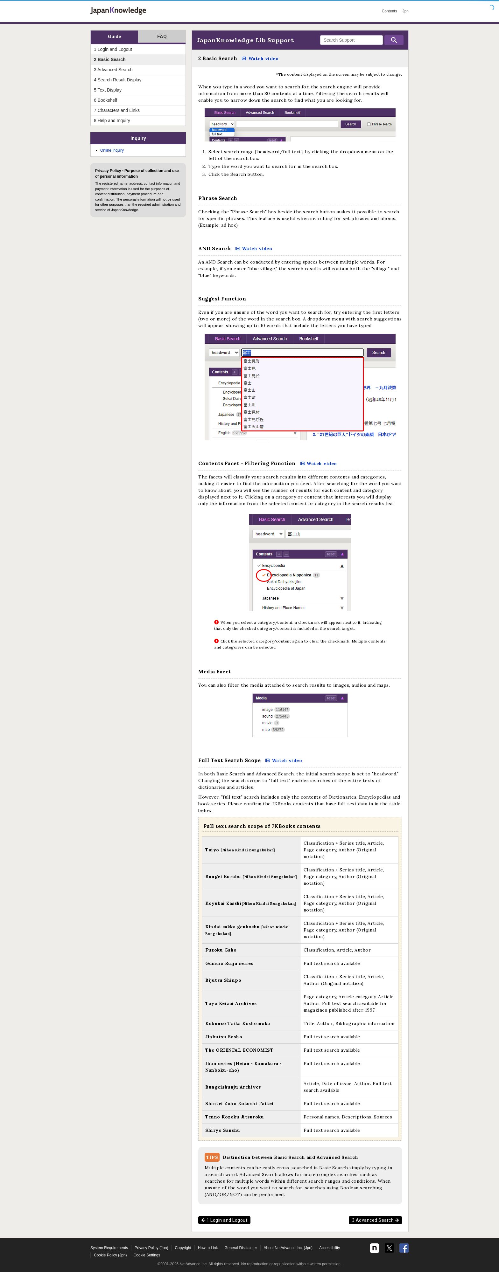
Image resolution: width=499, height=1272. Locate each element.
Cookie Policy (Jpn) (110, 1255)
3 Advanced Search (375, 1220)
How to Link (208, 1248)
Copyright (183, 1248)
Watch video (263, 58)
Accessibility (329, 1248)
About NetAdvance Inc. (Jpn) (288, 1248)
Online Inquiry (112, 150)
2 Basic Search (110, 59)
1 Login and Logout (224, 1220)
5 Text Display (108, 90)
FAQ (162, 36)
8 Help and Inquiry (112, 120)
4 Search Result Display (117, 79)
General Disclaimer (240, 1248)
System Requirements (109, 1248)
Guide (114, 36)
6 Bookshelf (105, 100)
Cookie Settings (146, 1255)
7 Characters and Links (117, 110)
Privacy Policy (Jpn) (151, 1248)
